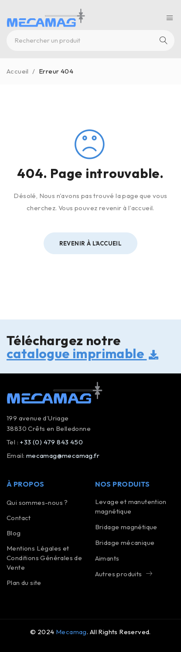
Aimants (107, 558)
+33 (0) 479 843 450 (51, 442)
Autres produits (118, 574)
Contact (19, 518)
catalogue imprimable (83, 353)
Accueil (18, 71)
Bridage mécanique (125, 542)
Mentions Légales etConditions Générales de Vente (44, 557)
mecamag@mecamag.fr (62, 455)
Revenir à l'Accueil (90, 243)
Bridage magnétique (126, 527)
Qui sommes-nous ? (37, 502)
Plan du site (24, 582)
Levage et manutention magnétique (131, 506)
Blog (14, 533)
